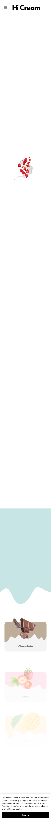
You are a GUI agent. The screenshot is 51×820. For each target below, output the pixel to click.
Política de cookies (14, 809)
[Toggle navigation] (5, 7)
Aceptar (26, 815)
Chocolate (25, 647)
